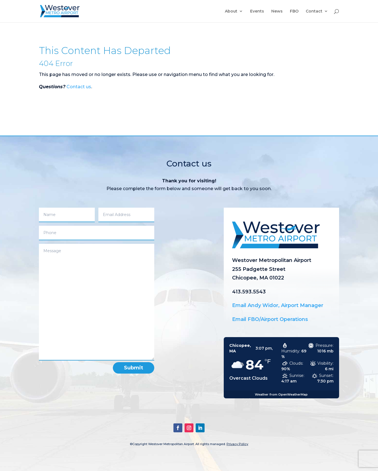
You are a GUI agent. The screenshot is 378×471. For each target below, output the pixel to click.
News (277, 11)
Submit (133, 368)
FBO (294, 11)
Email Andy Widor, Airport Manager (277, 305)
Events (257, 11)
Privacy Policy (237, 444)
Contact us (78, 86)
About (231, 11)
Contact (314, 11)
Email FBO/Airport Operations (270, 319)
